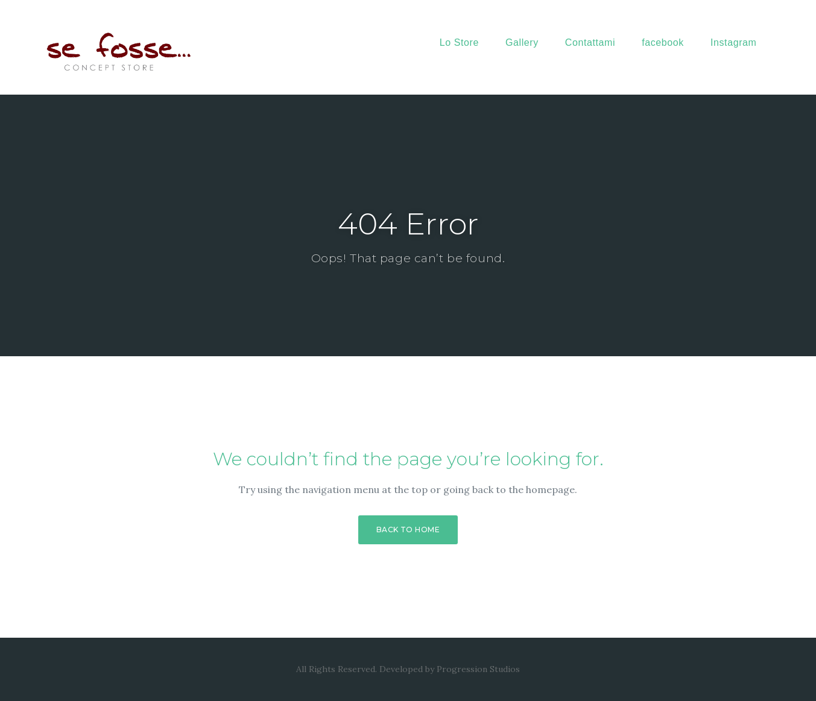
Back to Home (408, 529)
